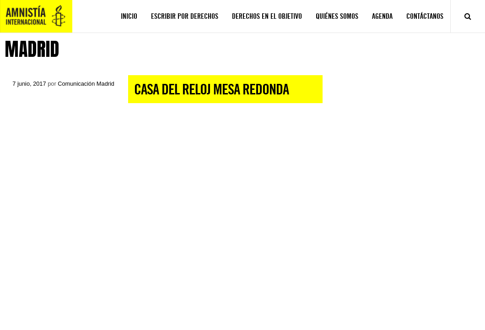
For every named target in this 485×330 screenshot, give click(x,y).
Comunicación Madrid (86, 83)
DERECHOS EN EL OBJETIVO (267, 16)
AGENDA (382, 16)
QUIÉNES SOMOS (337, 16)
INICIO (129, 16)
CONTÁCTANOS (424, 16)
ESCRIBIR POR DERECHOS (184, 16)
